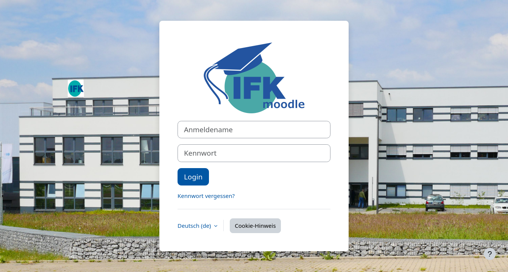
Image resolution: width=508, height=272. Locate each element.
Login (193, 176)
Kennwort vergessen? (206, 195)
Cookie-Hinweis (255, 225)
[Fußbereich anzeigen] (490, 254)
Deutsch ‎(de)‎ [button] (195, 225)
